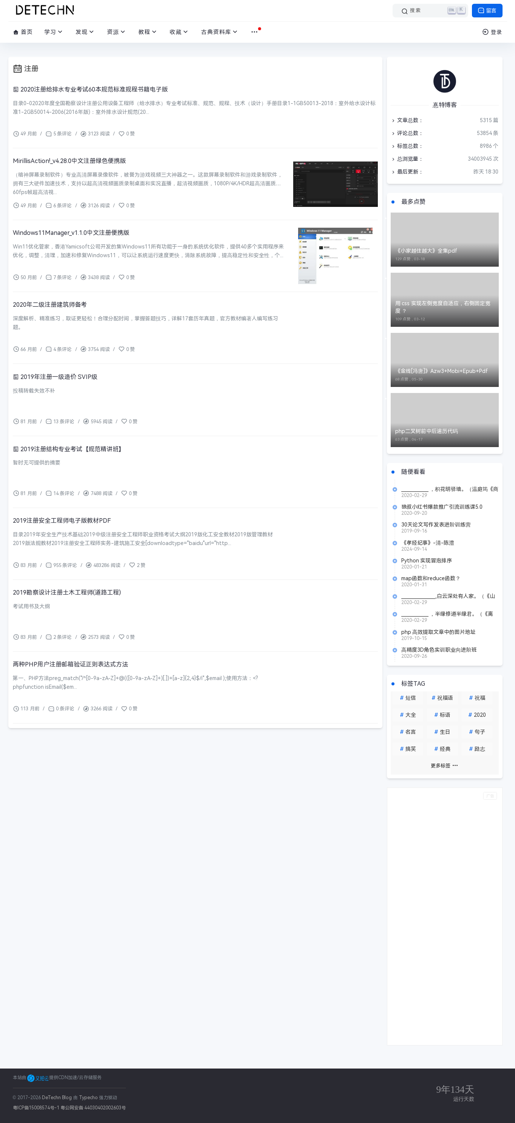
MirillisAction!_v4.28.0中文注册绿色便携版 (69, 161)
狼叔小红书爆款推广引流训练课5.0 (442, 507)
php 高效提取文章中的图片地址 (438, 632)
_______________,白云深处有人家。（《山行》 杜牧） (448, 596)
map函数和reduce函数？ (431, 578)
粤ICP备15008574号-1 (36, 1108)
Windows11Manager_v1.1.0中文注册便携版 (71, 233)
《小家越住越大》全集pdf (426, 251)
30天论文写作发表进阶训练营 (436, 525)
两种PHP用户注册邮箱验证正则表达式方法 (70, 664)
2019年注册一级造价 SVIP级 (55, 377)
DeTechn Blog (57, 1097)
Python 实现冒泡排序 (426, 561)
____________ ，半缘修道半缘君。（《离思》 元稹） (447, 614)
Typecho (88, 1097)
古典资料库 (220, 32)
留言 (487, 10)
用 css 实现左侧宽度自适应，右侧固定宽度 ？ (443, 307)
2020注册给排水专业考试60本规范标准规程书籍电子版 (90, 89)
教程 (148, 32)
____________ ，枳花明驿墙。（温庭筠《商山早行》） (450, 489)
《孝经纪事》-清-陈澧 (427, 543)
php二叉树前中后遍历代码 (426, 431)
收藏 (180, 32)
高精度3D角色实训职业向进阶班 (439, 650)
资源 (117, 32)
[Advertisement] (444, 916)
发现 (86, 32)
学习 (54, 32)
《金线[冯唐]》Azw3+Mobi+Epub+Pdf (441, 371)
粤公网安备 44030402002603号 (93, 1108)
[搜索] (430, 10)
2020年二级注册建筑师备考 (50, 304)
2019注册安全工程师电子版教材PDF (62, 520)
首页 (23, 32)
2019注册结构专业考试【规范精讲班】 (69, 449)
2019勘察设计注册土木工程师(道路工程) (67, 592)
